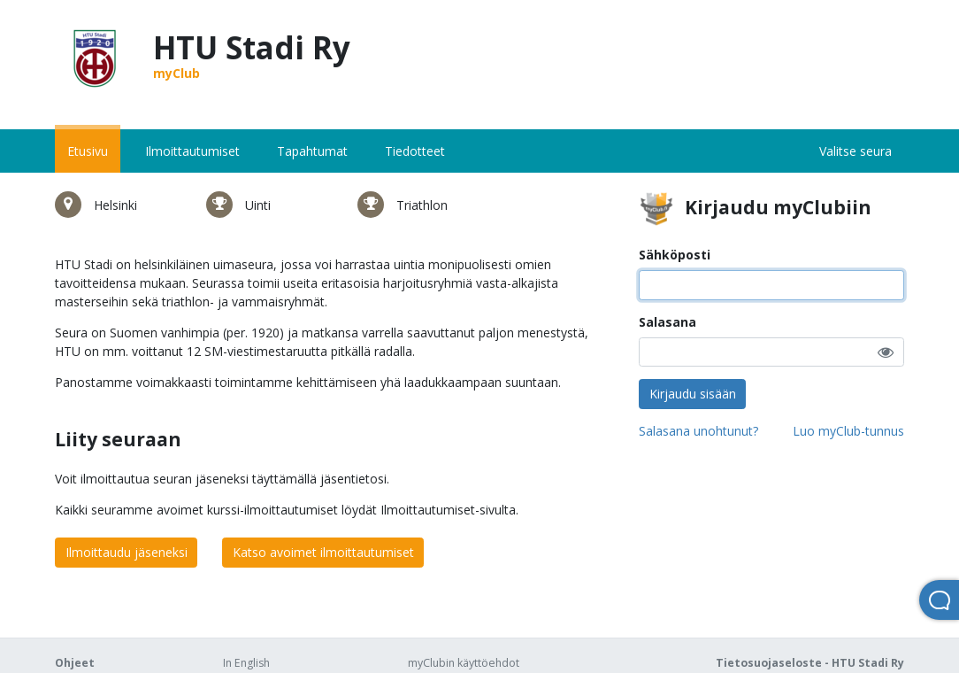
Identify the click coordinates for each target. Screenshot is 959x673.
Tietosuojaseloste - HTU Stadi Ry (810, 662)
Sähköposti (674, 254)
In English (246, 662)
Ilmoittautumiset (192, 151)
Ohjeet (75, 662)
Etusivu (87, 151)
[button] (886, 352)
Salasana (667, 321)
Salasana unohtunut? (698, 430)
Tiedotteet (415, 151)
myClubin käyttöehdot (463, 662)
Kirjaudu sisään (692, 393)
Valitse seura (855, 151)
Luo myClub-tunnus (848, 430)
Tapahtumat (312, 151)
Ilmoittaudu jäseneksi (126, 552)
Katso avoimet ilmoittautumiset (323, 552)
